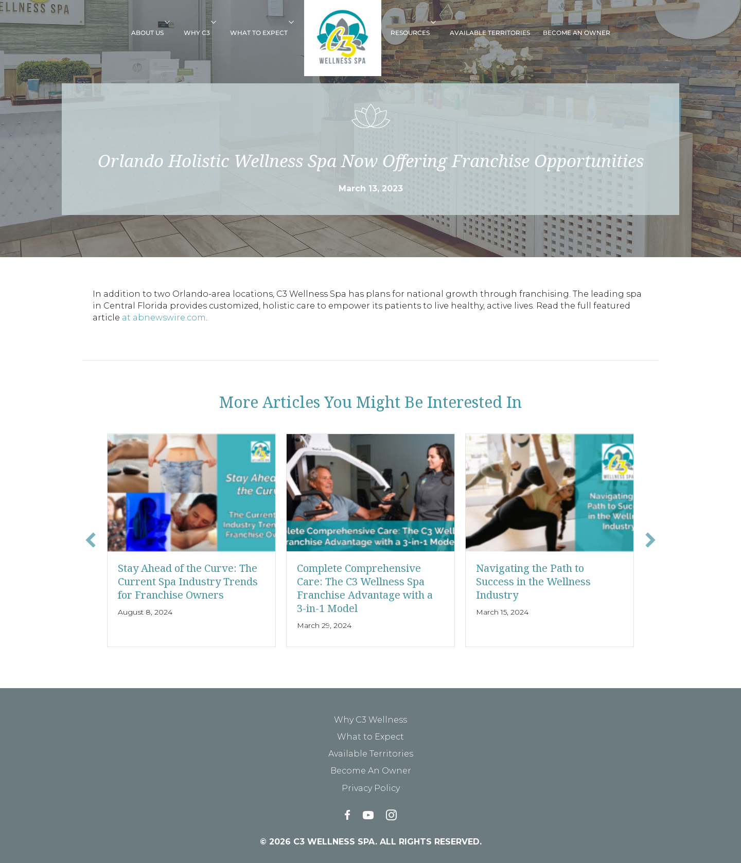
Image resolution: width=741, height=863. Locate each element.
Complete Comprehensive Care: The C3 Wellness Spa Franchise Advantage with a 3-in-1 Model (365, 588)
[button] (171, 21)
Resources (410, 33)
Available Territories (490, 33)
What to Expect (259, 33)
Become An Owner (576, 33)
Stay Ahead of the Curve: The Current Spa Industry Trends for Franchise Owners (188, 581)
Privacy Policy (371, 788)
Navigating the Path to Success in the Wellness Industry (533, 581)
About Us (147, 33)
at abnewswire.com (164, 317)
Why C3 (197, 33)
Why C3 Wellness (370, 720)
